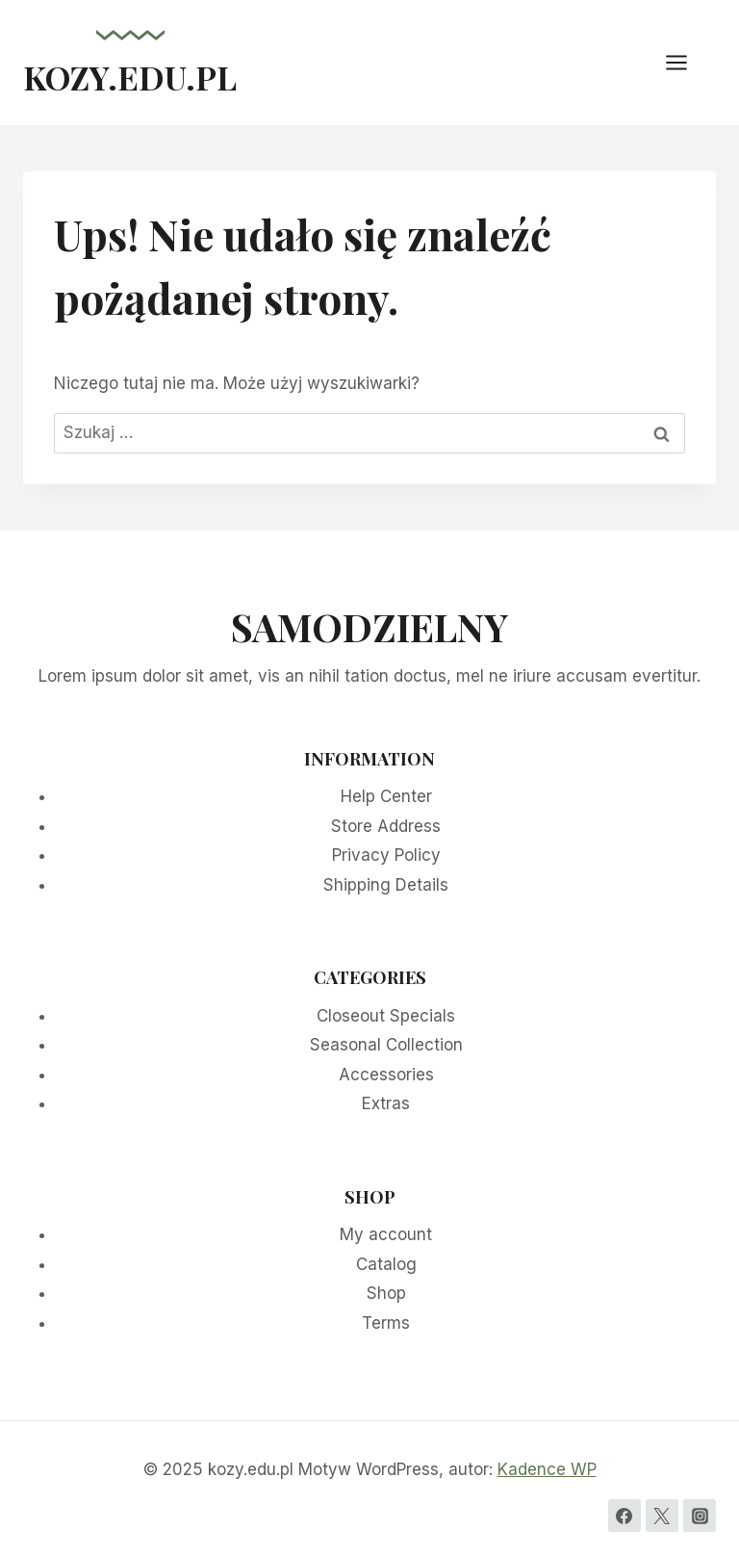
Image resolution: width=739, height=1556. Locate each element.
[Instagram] (699, 1515)
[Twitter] (662, 1515)
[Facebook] (624, 1515)
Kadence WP (547, 1469)
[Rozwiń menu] (686, 62)
